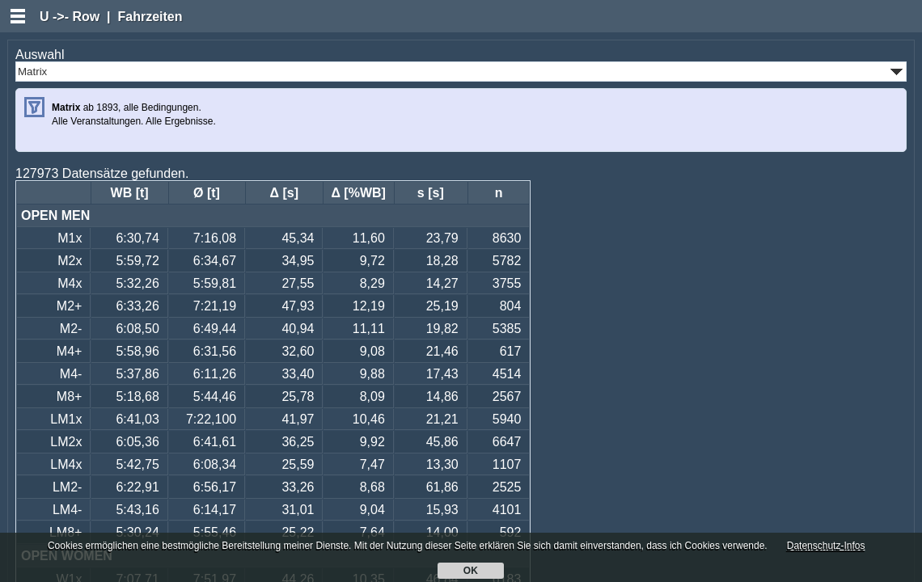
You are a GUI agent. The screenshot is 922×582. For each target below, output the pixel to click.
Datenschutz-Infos (826, 545)
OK (471, 570)
